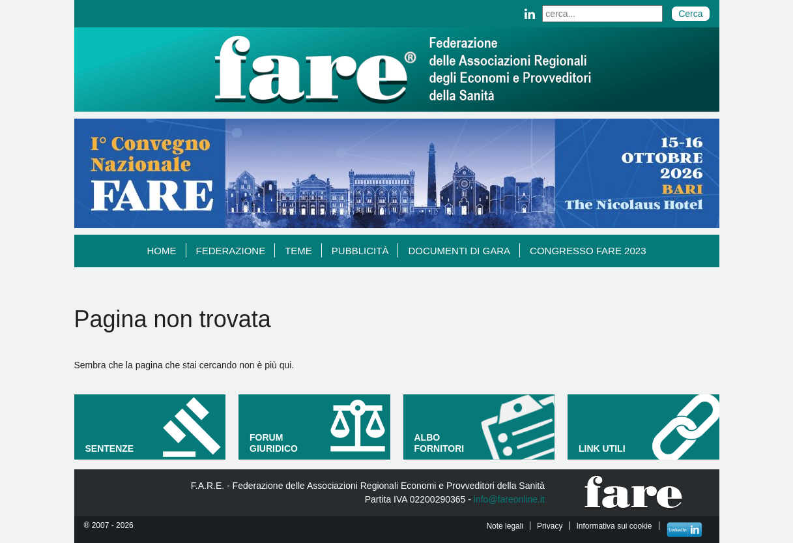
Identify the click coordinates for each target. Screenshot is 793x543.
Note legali (504, 526)
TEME (303, 250)
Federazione (236, 250)
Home (166, 250)
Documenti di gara (464, 250)
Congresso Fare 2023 (588, 250)
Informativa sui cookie (614, 526)
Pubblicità (365, 250)
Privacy (549, 526)
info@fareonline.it (509, 499)
